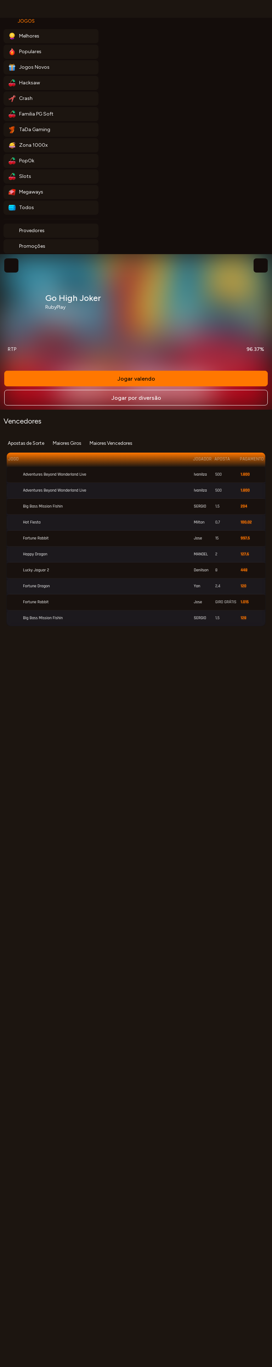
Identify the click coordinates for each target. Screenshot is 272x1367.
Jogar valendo (136, 378)
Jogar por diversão (136, 397)
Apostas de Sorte (26, 443)
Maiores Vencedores (111, 443)
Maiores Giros (67, 443)
